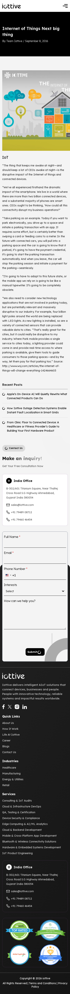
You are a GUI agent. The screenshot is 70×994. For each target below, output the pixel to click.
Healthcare (9, 767)
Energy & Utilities (12, 779)
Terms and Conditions (42, 983)
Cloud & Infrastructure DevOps (21, 806)
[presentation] (28, 638)
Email (9, 552)
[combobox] (10, 575)
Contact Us (9, 752)
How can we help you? (19, 601)
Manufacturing (11, 773)
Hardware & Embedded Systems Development (31, 847)
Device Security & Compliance (21, 818)
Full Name (12, 536)
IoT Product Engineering (17, 853)
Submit (32, 652)
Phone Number (15, 568)
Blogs (5, 746)
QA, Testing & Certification (18, 812)
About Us (8, 722)
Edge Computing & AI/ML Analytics (25, 824)
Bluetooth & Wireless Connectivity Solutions (29, 841)
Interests (10, 585)
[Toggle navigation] (65, 6)
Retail (5, 785)
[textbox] (34, 591)
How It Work (10, 728)
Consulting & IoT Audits (17, 800)
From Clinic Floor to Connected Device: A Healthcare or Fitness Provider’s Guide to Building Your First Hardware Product (33, 426)
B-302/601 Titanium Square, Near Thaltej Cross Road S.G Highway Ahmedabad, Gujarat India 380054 (32, 493)
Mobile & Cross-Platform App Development (29, 835)
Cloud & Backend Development (22, 829)
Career (6, 740)
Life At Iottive (11, 734)
